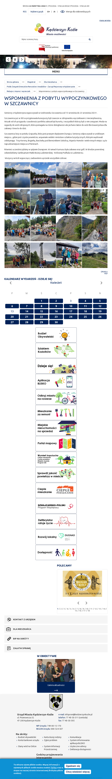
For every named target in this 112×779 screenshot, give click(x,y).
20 (12, 316)
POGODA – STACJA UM (80, 6)
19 (99, 311)
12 (99, 306)
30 (56, 322)
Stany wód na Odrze (27, 746)
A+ (48, 12)
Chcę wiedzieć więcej (78, 772)
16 (56, 311)
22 (41, 316)
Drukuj (104, 272)
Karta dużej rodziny (52, 737)
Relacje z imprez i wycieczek (18, 91)
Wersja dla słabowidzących (78, 11)
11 (85, 306)
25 (85, 316)
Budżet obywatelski (27, 737)
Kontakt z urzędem (24, 619)
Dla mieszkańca (50, 82)
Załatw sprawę (22, 648)
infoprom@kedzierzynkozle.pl (78, 714)
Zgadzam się (73, 766)
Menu (56, 71)
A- (55, 12)
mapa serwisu (105, 20)
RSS (25, 11)
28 (26, 322)
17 (70, 311)
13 (100, 609)
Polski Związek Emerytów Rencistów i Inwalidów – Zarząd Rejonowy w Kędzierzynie (41, 87)
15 (41, 311)
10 (70, 306)
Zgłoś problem (50, 740)
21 (26, 316)
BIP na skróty (21, 639)
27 (12, 322)
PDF (106, 274)
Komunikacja (75, 737)
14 (26, 311)
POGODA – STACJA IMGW (59, 6)
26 (99, 316)
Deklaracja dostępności (80, 749)
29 (41, 322)
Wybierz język (36, 11)
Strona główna (13, 82)
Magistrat (31, 82)
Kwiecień (56, 282)
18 (85, 311)
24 (70, 316)
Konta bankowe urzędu (28, 740)
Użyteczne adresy (78, 746)
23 (56, 316)
